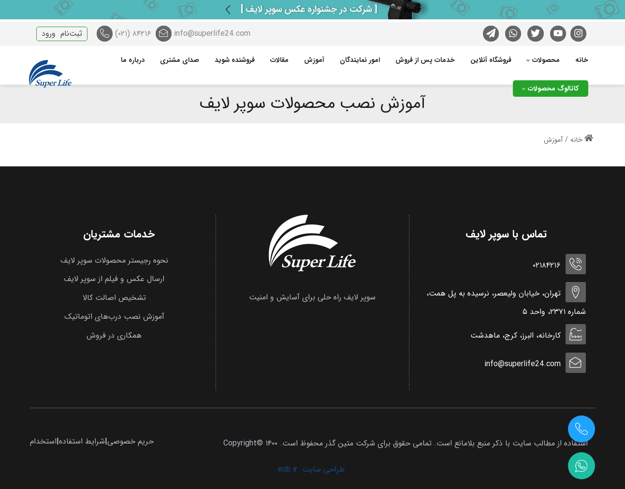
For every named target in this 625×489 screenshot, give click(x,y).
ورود (49, 34)
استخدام (43, 441)
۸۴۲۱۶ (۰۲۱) (124, 34)
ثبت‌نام (71, 34)
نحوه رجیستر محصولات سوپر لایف (114, 260)
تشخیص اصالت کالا (114, 298)
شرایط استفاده (82, 441)
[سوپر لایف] (50, 74)
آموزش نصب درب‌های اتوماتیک (114, 317)
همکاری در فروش (114, 335)
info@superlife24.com (203, 34)
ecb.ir (287, 469)
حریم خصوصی (130, 441)
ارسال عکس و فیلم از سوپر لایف (114, 279)
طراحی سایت (323, 469)
